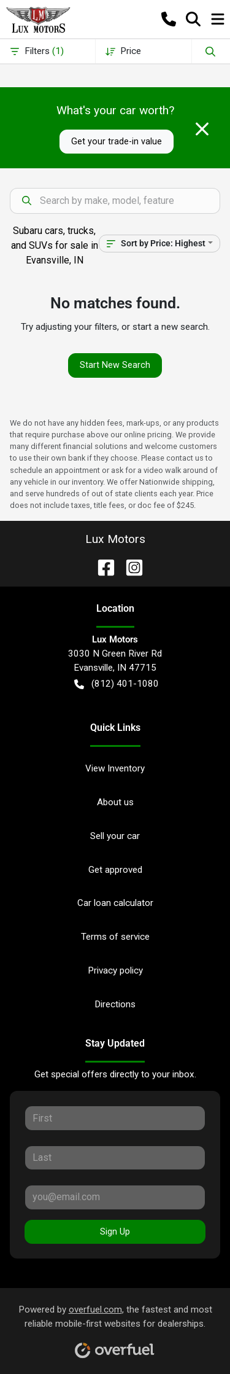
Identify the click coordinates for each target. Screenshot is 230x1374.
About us (115, 802)
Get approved (115, 869)
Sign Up (115, 1231)
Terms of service (115, 936)
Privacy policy (115, 970)
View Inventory (115, 768)
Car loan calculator (115, 902)
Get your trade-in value (116, 141)
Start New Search (115, 365)
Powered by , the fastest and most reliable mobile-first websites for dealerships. (115, 1327)
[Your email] (115, 1197)
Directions (115, 1004)
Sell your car (115, 835)
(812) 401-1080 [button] (116, 684)
